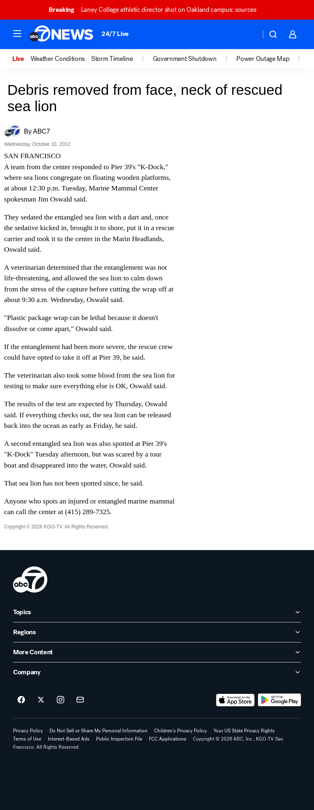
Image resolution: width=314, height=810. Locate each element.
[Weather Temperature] (248, 34)
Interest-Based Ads (69, 738)
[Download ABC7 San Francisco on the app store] (235, 700)
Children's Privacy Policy (180, 730)
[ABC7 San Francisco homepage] (61, 34)
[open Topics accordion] (157, 612)
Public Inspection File (119, 738)
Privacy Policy (28, 730)
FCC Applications (167, 738)
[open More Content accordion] (157, 652)
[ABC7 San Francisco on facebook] (21, 700)
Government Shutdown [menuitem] (185, 59)
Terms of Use (27, 738)
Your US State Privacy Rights (244, 730)
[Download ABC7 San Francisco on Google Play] (279, 700)
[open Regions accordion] (157, 632)
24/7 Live (115, 33)
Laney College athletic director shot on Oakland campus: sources (156, 9)
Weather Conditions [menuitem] (58, 59)
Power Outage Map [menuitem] (262, 59)
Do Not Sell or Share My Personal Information (98, 730)
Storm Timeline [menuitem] (112, 59)
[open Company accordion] (157, 672)
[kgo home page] (30, 579)
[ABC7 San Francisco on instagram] (60, 700)
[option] (21, 59)
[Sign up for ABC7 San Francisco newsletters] (80, 700)
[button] (17, 33)
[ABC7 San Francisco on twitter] (41, 700)
